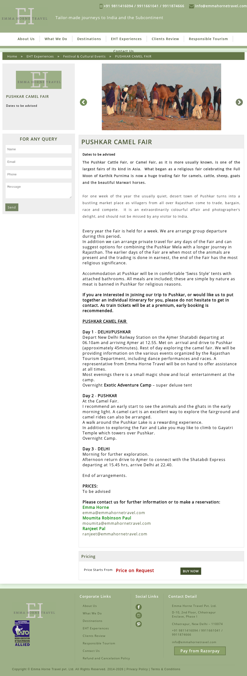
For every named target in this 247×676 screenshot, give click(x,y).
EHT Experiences (126, 38)
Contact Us (123, 51)
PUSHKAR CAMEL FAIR (133, 56)
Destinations (89, 38)
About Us (26, 38)
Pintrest (142, 622)
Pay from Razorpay (200, 650)
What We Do (56, 38)
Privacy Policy (137, 669)
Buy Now (191, 571)
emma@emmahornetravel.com (113, 512)
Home (12, 56)
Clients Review (165, 38)
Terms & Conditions (165, 669)
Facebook (143, 606)
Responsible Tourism (208, 38)
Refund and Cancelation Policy (106, 658)
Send (12, 209)
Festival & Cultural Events (84, 56)
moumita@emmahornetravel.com (116, 523)
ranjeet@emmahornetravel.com (114, 533)
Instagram (143, 614)
